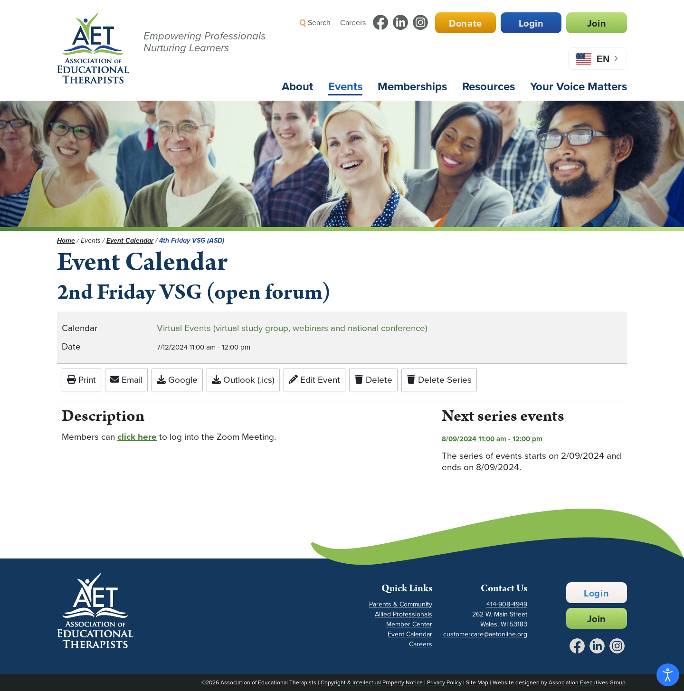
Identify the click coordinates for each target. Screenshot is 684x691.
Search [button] (315, 22)
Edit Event (314, 380)
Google (177, 380)
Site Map (477, 682)
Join (596, 23)
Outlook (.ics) (243, 380)
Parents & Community (400, 604)
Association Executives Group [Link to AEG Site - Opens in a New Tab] (587, 682)
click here (137, 437)
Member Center (409, 624)
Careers (353, 22)
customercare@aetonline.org (485, 634)
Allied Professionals (403, 614)
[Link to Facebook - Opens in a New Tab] (380, 22)
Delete (373, 380)
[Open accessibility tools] (667, 674)
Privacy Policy (444, 682)
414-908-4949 (506, 604)
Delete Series (439, 380)
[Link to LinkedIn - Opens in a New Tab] (400, 22)
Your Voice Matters (578, 86)
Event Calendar (410, 634)
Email (126, 380)
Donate (465, 23)
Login (531, 23)
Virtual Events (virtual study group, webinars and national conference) (292, 328)
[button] (458, 44)
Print (81, 380)
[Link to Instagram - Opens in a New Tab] (420, 22)
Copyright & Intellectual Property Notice (372, 682)
